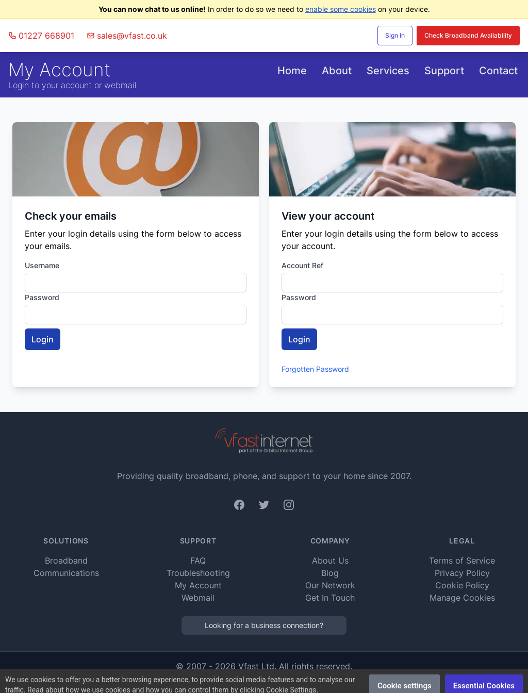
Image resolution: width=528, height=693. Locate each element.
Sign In (395, 35)
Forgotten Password (315, 369)
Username (42, 265)
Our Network (330, 585)
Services (388, 70)
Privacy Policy (462, 573)
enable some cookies (340, 9)
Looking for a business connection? (264, 625)
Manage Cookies (462, 597)
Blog (330, 573)
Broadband (66, 560)
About (337, 70)
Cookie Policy (462, 585)
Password (42, 297)
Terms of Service (462, 560)
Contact (498, 70)
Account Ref (302, 265)
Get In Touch (330, 597)
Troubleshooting (198, 573)
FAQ (198, 560)
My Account (198, 585)
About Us (330, 560)
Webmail (198, 597)
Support (444, 70)
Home (292, 70)
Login (42, 339)
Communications (66, 573)
